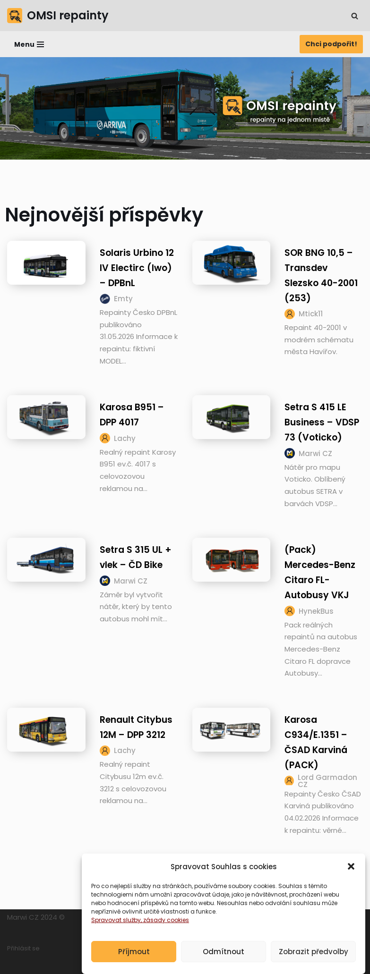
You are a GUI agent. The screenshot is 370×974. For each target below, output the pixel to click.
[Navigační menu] (29, 44)
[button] (351, 880)
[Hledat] (354, 15)
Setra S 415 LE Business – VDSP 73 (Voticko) (321, 422)
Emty (123, 298)
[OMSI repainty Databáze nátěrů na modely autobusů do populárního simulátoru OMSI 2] (58, 16)
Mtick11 (311, 313)
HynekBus (316, 611)
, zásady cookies (165, 934)
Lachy (125, 438)
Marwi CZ (315, 453)
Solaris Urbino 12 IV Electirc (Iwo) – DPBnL (137, 267)
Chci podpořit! (331, 44)
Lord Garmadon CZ (327, 781)
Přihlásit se (23, 948)
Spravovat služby (116, 934)
